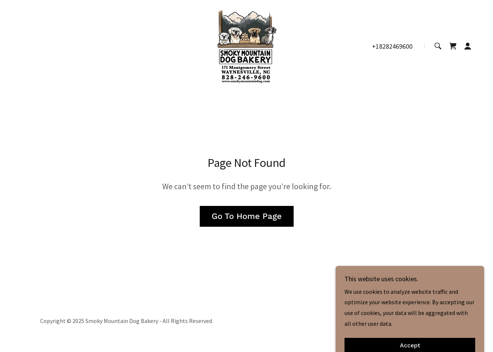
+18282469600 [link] (392, 46)
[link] (246, 45)
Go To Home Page (247, 216)
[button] (467, 46)
